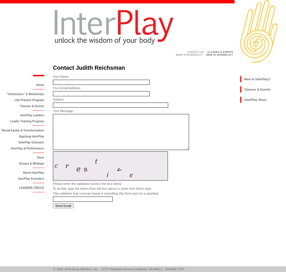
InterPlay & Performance (27, 148)
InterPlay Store (255, 99)
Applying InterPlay (31, 136)
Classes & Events (32, 106)
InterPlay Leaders (32, 115)
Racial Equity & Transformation (23, 130)
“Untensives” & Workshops (25, 94)
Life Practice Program (29, 100)
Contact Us (195, 52)
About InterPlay (33, 172)
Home (40, 85)
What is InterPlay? (189, 54)
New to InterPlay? (257, 79)
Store (40, 157)
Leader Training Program (27, 121)
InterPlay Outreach (31, 142)
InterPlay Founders (31, 178)
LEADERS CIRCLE (31, 187)
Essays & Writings (31, 163)
